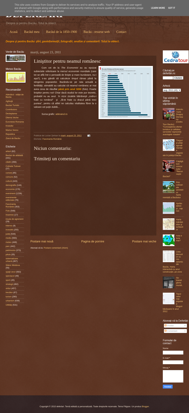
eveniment (10, 193)
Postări (169, 325)
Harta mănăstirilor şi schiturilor (179, 224)
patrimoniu (10, 250)
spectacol (10, 276)
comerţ (9, 173)
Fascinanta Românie (52, 139)
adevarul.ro (61, 114)
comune (9, 177)
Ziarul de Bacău (13, 138)
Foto (8, 210)
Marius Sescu (12, 130)
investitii (9, 229)
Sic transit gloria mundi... (179, 283)
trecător (9, 292)
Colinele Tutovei (13, 166)
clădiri (8, 162)
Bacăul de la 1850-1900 (61, 32)
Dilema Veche (12, 117)
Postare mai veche (144, 241)
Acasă (13, 32)
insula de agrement (14, 219)
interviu (9, 225)
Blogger (145, 406)
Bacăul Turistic (12, 105)
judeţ (8, 234)
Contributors (11, 109)
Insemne (10, 215)
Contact (121, 32)
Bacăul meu (31, 32)
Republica (10, 134)
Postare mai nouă (41, 241)
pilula (8, 254)
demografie (11, 185)
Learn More (158, 8)
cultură (9, 181)
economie (10, 189)
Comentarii (171, 331)
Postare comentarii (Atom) (56, 248)
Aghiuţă (9, 101)
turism (8, 296)
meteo (8, 242)
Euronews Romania (15, 122)
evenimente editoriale (11, 198)
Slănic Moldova (13, 265)
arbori (8, 151)
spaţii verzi (11, 272)
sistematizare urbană (12, 259)
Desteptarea (11, 113)
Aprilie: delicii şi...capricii (179, 207)
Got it (171, 8)
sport (8, 280)
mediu (8, 238)
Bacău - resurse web (96, 32)
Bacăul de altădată (14, 155)
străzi (8, 288)
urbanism (10, 300)
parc (8, 246)
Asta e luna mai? (179, 238)
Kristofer (9, 126)
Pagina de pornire (92, 241)
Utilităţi (9, 305)
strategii (9, 284)
